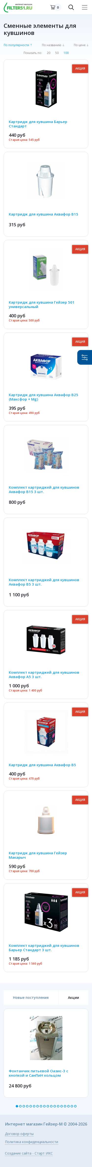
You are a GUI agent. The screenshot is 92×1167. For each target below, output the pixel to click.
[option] (46, 1053)
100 (66, 53)
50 (57, 53)
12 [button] (54, 1106)
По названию (51, 45)
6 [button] (34, 1106)
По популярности (16, 45)
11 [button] (51, 1106)
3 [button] (24, 1106)
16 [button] (68, 1106)
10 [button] (48, 1106)
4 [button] (27, 1106)
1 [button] (17, 1106)
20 (48, 53)
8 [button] (41, 1106)
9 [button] (44, 1106)
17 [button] (72, 1106)
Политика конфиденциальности (31, 1142)
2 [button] (20, 1106)
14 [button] (61, 1106)
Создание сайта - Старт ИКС (29, 1154)
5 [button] (30, 1106)
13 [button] (58, 1106)
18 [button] (75, 1106)
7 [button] (37, 1106)
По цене (80, 45)
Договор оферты (19, 1134)
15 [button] (65, 1106)
